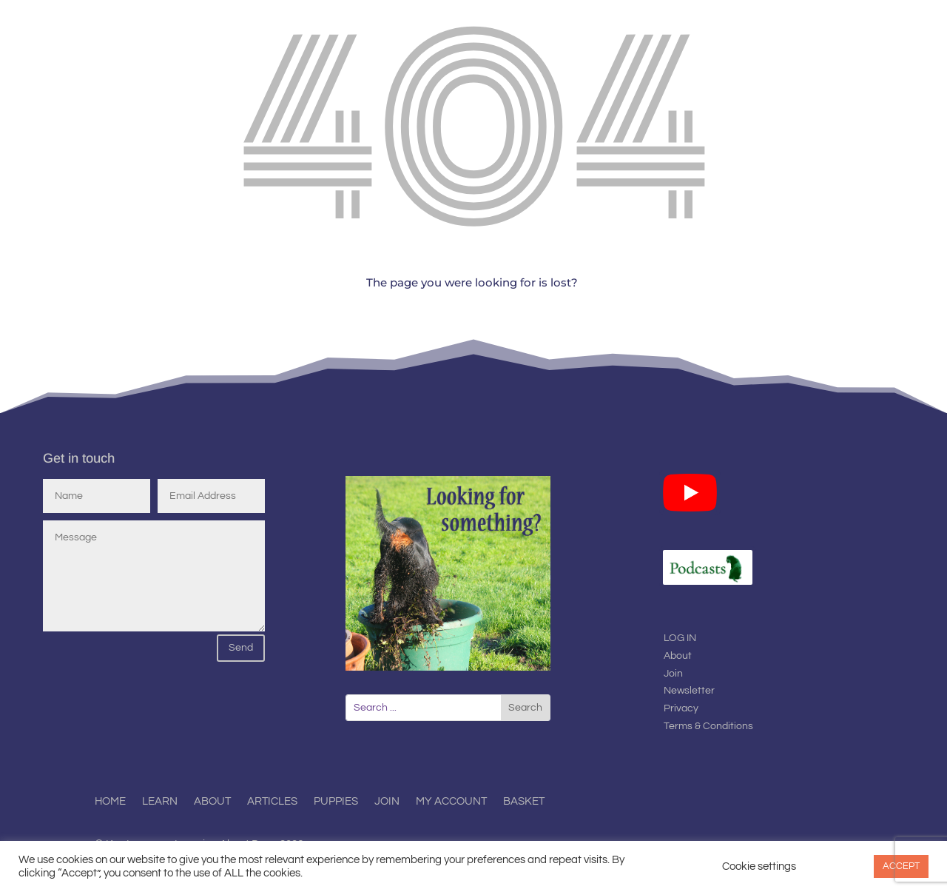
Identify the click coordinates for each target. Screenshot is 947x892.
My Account (451, 802)
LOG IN (680, 638)
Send (241, 648)
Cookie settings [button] (759, 866)
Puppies (336, 802)
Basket (524, 802)
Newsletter (689, 690)
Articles (272, 802)
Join (673, 673)
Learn (160, 802)
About (678, 656)
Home (110, 802)
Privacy (681, 708)
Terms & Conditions (708, 726)
